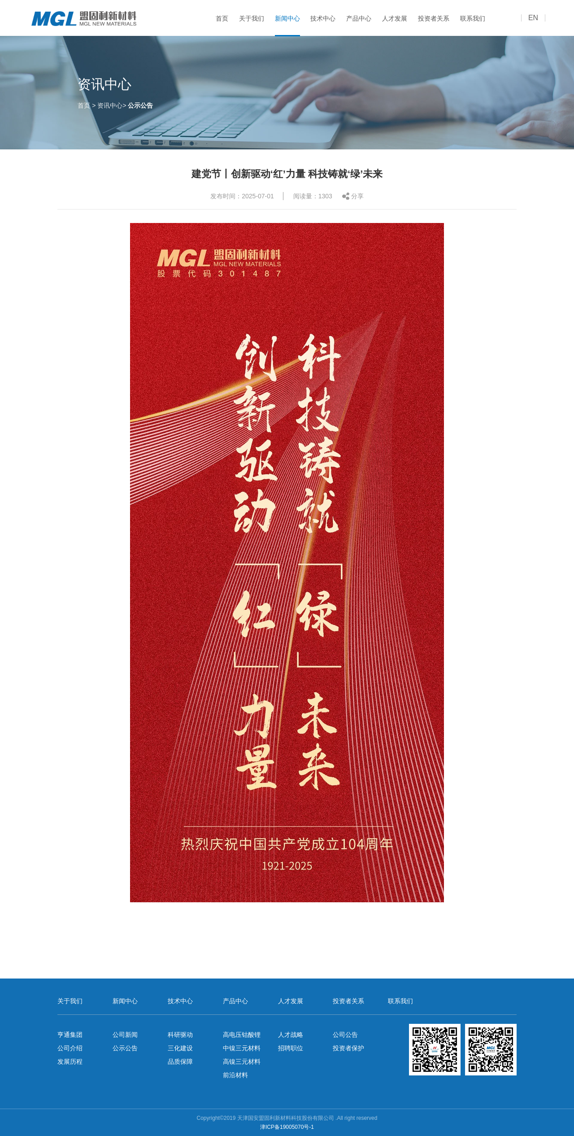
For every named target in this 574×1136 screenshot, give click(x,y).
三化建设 (180, 1048)
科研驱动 (180, 1034)
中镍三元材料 (242, 1048)
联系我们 (472, 18)
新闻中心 (287, 18)
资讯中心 (109, 105)
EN (533, 18)
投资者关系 (433, 18)
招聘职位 (290, 1048)
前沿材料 (235, 1075)
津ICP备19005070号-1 (287, 1127)
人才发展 (394, 18)
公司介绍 (70, 1048)
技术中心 (322, 18)
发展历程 (70, 1061)
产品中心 (358, 18)
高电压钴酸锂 (242, 1034)
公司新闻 (125, 1034)
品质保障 (180, 1061)
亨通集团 (70, 1034)
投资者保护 (348, 1048)
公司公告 (345, 1034)
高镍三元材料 (242, 1061)
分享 (357, 197)
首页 (222, 18)
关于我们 (251, 18)
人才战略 (290, 1034)
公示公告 (140, 105)
